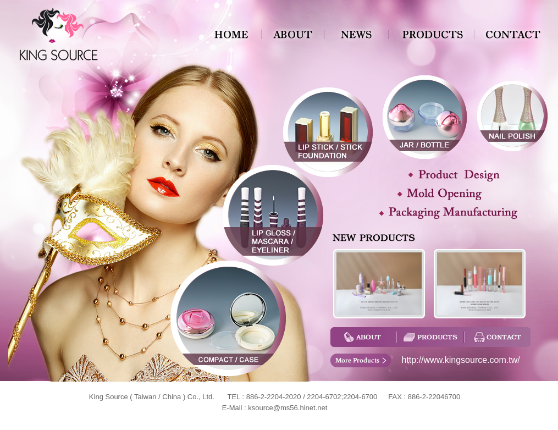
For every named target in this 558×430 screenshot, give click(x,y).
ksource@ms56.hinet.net (287, 408)
